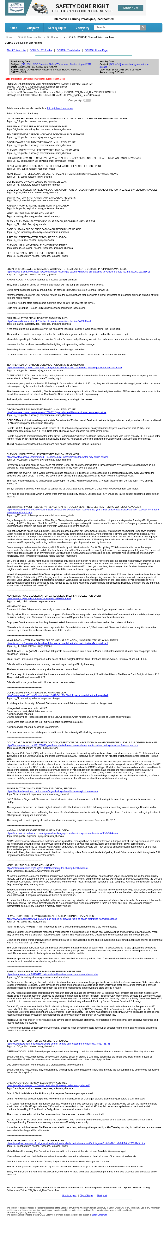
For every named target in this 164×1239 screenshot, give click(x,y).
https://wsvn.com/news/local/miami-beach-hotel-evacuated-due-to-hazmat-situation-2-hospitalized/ (57, 643)
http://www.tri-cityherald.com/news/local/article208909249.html (39, 598)
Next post (102, 1195)
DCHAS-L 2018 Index (41, 50)
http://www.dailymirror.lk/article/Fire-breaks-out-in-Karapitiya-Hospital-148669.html (49, 321)
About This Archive (16, 50)
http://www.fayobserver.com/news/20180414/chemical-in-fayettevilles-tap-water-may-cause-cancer (57, 457)
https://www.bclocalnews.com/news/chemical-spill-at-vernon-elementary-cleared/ (48, 1085)
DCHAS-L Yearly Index (68, 50)
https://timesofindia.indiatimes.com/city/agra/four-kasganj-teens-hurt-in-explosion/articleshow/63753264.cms (62, 833)
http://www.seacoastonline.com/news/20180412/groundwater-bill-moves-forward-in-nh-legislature (56, 412)
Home (13, 27)
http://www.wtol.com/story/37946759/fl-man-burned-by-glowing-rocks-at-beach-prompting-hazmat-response (62, 919)
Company (33, 28)
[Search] (143, 27)
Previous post (69, 1195)
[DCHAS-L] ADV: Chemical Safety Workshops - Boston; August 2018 (56, 64)
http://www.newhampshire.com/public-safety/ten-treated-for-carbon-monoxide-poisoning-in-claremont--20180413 (64, 367)
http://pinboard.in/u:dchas (60, 108)
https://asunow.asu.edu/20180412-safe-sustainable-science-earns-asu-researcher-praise (52, 974)
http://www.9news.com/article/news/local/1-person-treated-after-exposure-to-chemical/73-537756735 (58, 1043)
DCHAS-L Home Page (96, 50)
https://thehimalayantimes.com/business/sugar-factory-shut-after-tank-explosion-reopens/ (52, 791)
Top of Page (86, 1195)
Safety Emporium (99, 1215)
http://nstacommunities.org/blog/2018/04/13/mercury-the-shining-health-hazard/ (47, 868)
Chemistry (82, 28)
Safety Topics (57, 28)
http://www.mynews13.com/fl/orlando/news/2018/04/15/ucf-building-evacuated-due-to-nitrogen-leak (57, 695)
